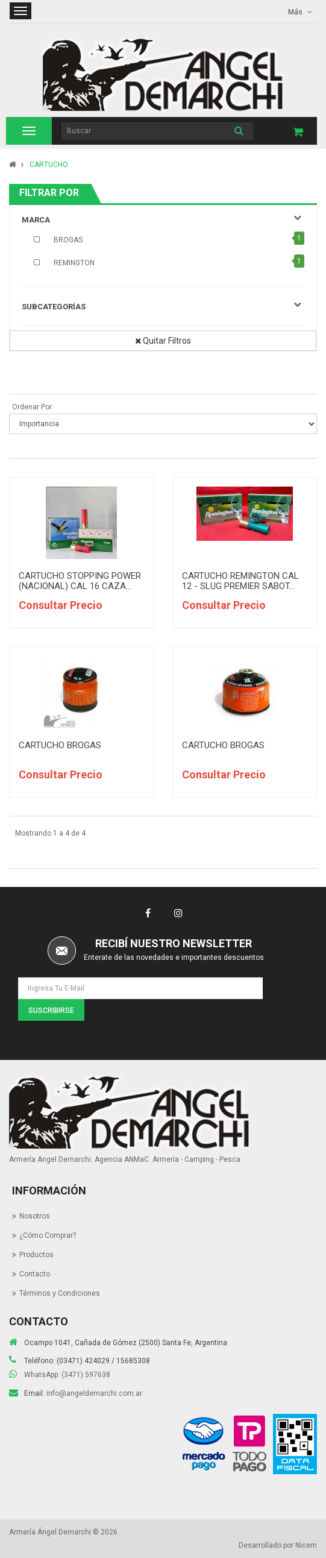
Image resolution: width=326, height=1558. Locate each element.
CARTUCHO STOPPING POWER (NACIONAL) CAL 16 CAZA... (80, 580)
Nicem (306, 1545)
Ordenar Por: (33, 407)
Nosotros (34, 1216)
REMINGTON (74, 263)
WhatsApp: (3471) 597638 (67, 1374)
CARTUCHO (49, 164)
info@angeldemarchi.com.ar (94, 1393)
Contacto (34, 1274)
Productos (36, 1254)
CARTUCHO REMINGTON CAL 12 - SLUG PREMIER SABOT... (240, 580)
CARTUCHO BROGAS (60, 745)
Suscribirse (51, 1010)
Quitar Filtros (163, 340)
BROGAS (68, 240)
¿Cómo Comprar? (47, 1235)
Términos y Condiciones (59, 1293)
